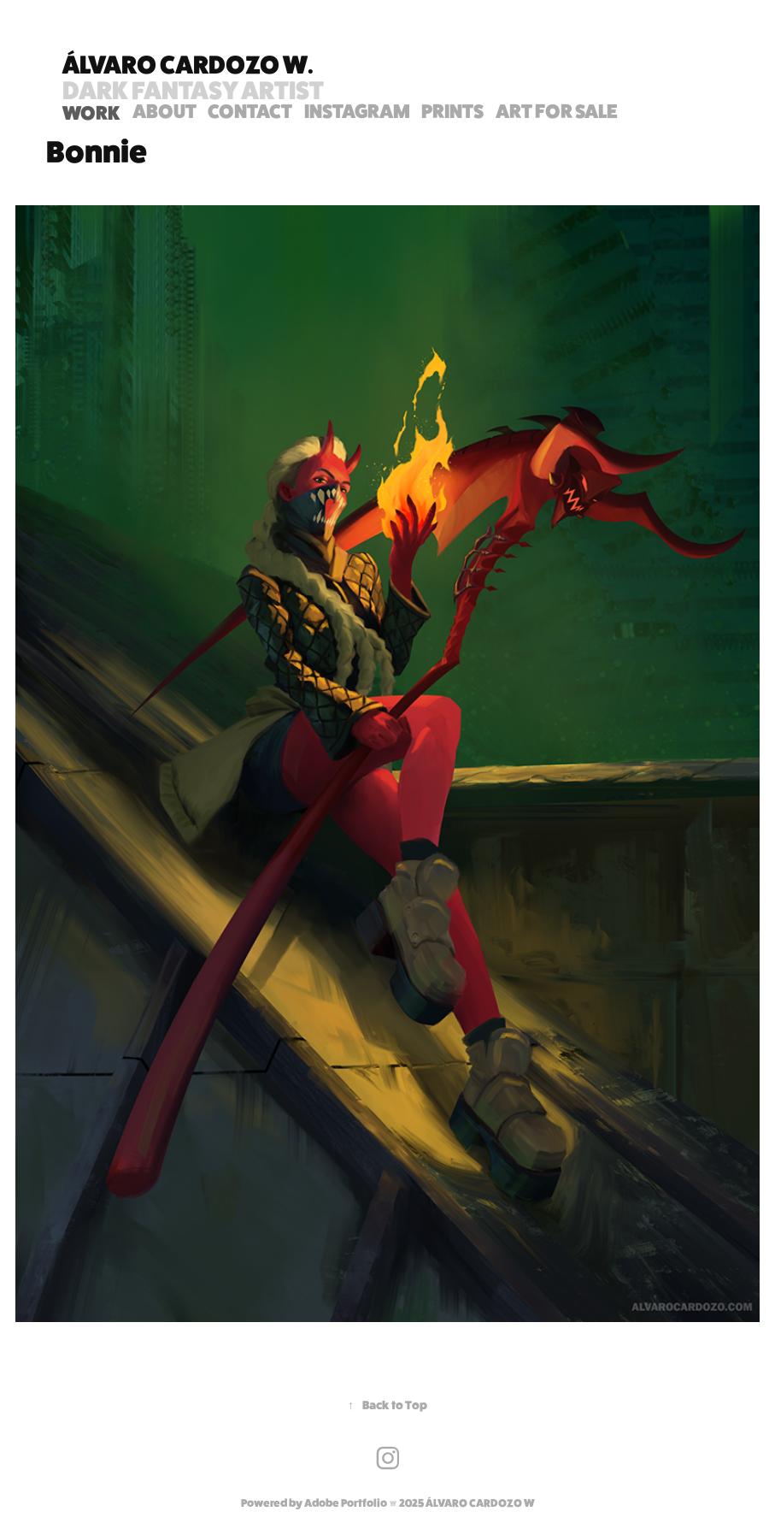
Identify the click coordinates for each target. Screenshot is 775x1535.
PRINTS (452, 110)
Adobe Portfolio (345, 1503)
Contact (250, 110)
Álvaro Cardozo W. (188, 64)
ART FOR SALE (557, 110)
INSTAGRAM (357, 110)
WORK (91, 112)
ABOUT (164, 110)
